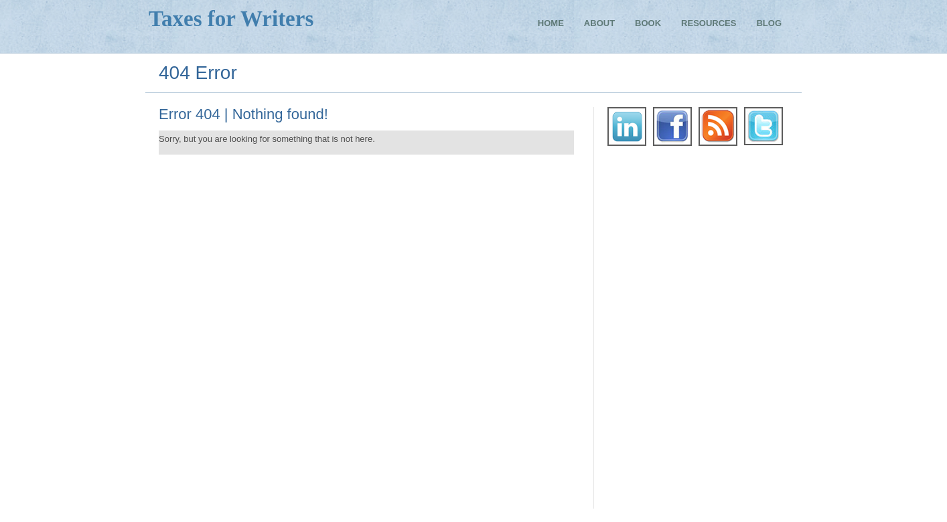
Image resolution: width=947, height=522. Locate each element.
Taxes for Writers (231, 19)
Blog (769, 23)
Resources (708, 23)
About (599, 23)
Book (648, 23)
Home (551, 23)
